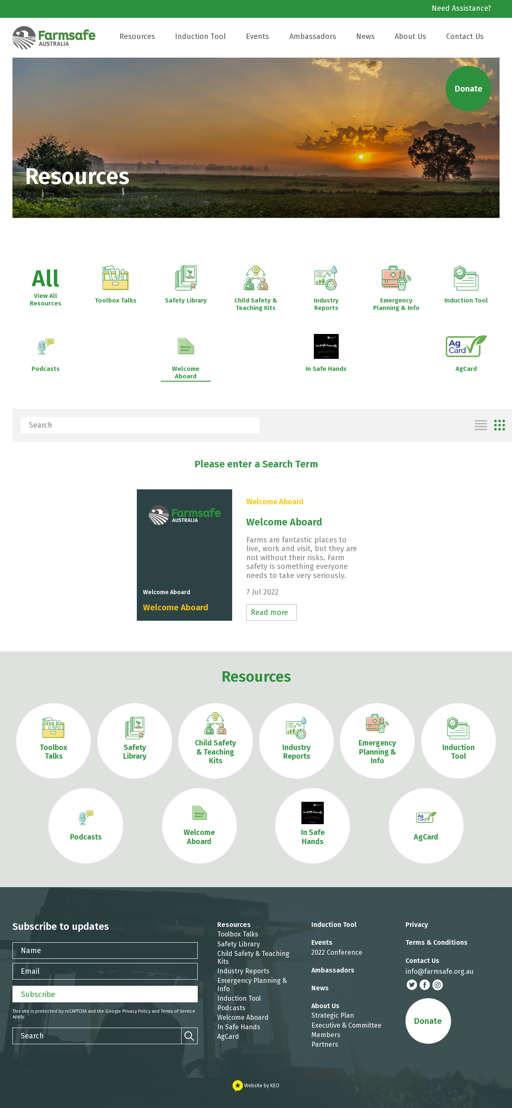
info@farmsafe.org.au (439, 971)
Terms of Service (178, 1011)
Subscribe (38, 994)
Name (31, 950)
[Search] (251, 425)
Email (30, 971)
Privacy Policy (136, 1011)
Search (40, 425)
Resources (256, 677)
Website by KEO (256, 1086)
